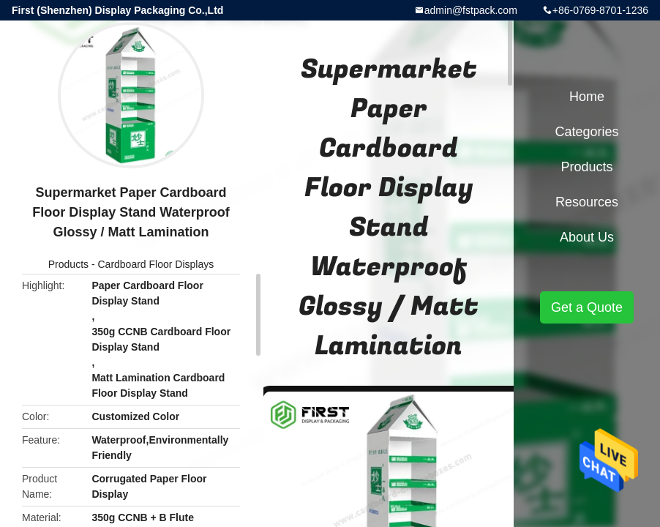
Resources (586, 202)
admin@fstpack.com (470, 10)
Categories (586, 131)
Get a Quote (587, 307)
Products (68, 264)
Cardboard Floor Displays (155, 264)
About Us (587, 237)
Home (586, 96)
